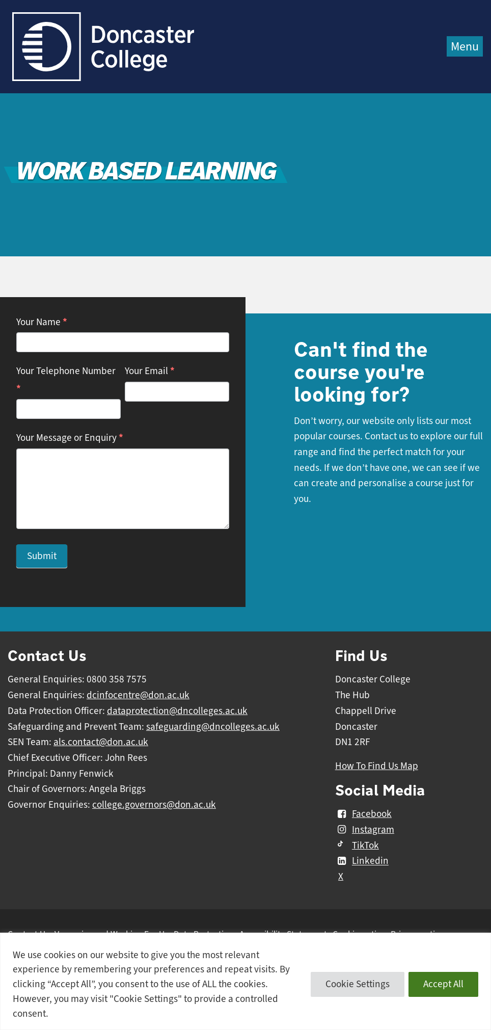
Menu (465, 46)
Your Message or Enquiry (69, 437)
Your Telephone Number (66, 380)
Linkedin (362, 861)
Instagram (364, 830)
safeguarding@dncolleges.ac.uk (213, 727)
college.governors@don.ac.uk (154, 805)
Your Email (150, 370)
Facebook (363, 814)
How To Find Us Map (376, 766)
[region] (245, 981)
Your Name (41, 321)
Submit (42, 556)
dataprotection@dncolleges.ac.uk (177, 711)
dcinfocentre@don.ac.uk (138, 695)
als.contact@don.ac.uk (100, 742)
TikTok (357, 845)
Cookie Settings (357, 984)
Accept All (443, 984)
